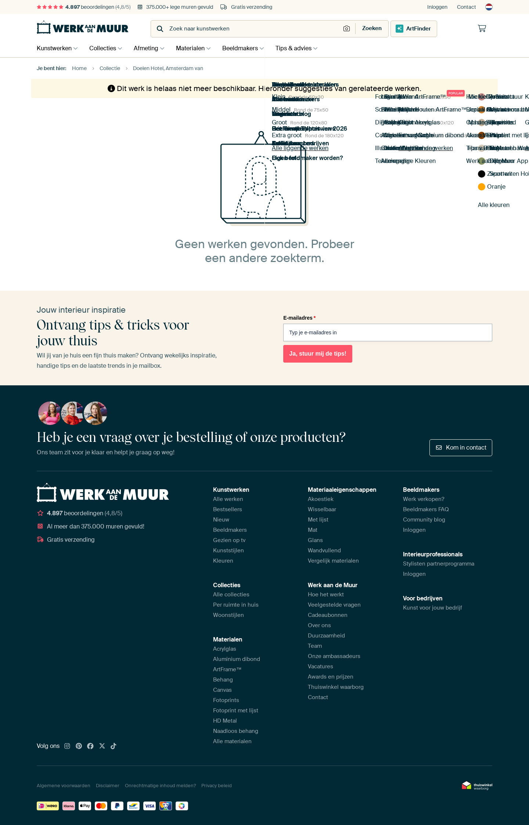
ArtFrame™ (227, 669)
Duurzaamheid (326, 635)
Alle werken (228, 499)
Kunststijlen (228, 550)
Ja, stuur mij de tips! (317, 353)
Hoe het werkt (326, 594)
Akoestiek (321, 499)
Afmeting (149, 48)
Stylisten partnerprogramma (438, 563)
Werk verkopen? (423, 499)
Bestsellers (227, 509)
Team (315, 646)
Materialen (195, 48)
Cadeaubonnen (328, 615)
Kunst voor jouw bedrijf (432, 607)
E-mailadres (299, 318)
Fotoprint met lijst (235, 710)
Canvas (222, 690)
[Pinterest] (79, 746)
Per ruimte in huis (236, 604)
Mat (312, 530)
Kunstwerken (54, 48)
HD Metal (225, 720)
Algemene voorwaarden (63, 785)
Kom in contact (460, 447)
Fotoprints (226, 700)
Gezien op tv (229, 540)
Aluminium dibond (236, 659)
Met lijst (318, 519)
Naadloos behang (235, 731)
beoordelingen (83, 7)
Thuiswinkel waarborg (336, 687)
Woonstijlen (228, 615)
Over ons (319, 625)
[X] (102, 746)
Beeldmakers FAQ (426, 509)
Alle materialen (232, 741)
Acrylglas (224, 649)
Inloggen (437, 7)
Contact (466, 7)
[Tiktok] (113, 746)
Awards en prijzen (330, 676)
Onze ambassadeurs (334, 656)
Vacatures (320, 666)
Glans (315, 540)
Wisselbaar (322, 509)
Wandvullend (324, 550)
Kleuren (223, 560)
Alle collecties (231, 594)
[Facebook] (90, 746)
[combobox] (246, 29)
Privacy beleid (216, 785)
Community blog (424, 519)
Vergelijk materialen (333, 560)
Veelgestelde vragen (334, 604)
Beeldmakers (247, 48)
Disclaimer (107, 785)
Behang (223, 679)
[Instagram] (67, 746)
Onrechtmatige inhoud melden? (160, 785)
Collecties (104, 48)
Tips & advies (303, 48)
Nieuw (221, 519)
